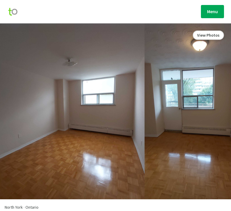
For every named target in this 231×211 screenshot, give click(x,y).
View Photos (208, 35)
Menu (212, 11)
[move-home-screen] (16, 12)
